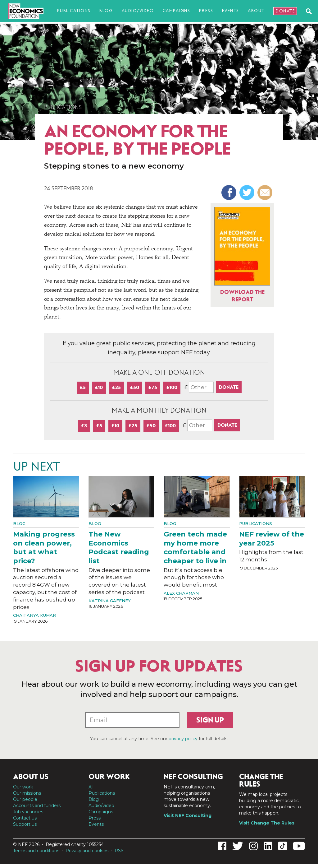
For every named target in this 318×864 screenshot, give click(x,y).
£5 (83, 387)
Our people (25, 799)
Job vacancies (28, 812)
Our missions (27, 793)
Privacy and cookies (87, 850)
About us (30, 777)
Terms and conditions (36, 850)
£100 (171, 387)
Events (230, 10)
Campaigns (176, 10)
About (256, 10)
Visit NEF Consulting (187, 815)
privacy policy (183, 738)
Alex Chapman (181, 593)
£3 (84, 425)
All (91, 787)
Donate (285, 11)
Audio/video (138, 10)
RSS (119, 850)
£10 (99, 387)
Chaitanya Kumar (34, 615)
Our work (23, 787)
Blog (106, 10)
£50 (134, 387)
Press (206, 10)
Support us (25, 824)
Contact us (25, 818)
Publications (74, 10)
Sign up (210, 720)
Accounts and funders (37, 805)
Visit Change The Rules (266, 823)
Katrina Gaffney (110, 600)
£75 (152, 387)
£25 (116, 387)
